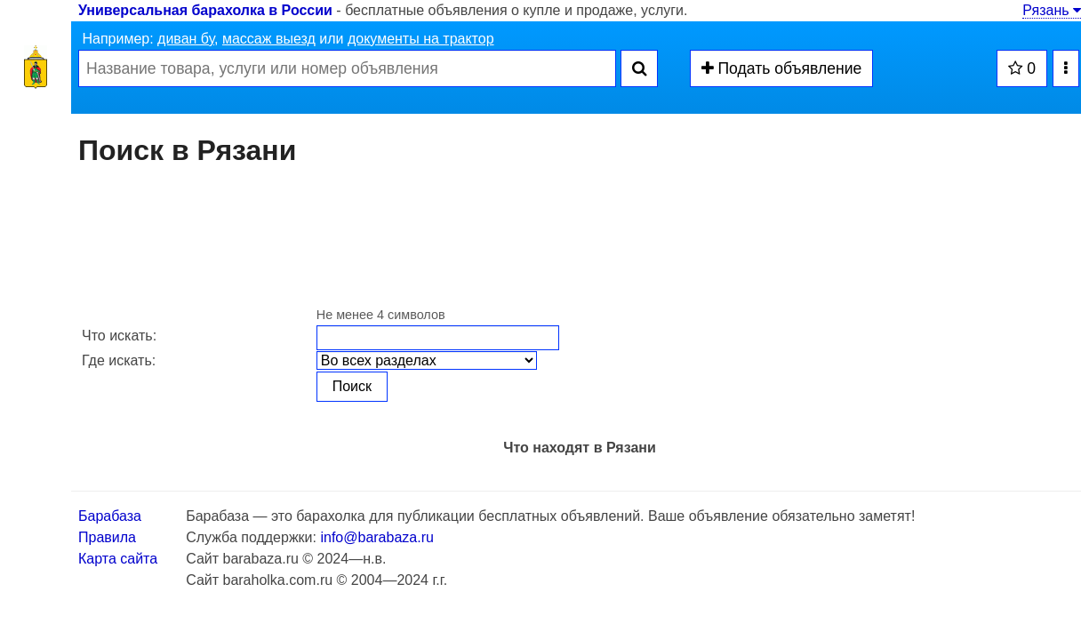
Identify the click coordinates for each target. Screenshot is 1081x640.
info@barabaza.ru (376, 537)
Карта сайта (117, 558)
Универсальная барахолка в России (205, 10)
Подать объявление (781, 68)
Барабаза (109, 516)
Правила (107, 537)
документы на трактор (421, 38)
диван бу (185, 38)
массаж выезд (269, 38)
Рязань (1051, 10)
